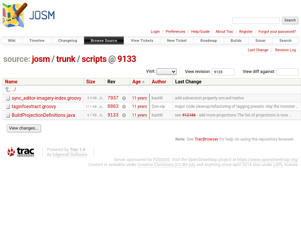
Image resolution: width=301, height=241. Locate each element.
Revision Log (285, 50)
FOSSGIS (161, 162)
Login (155, 31)
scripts (94, 59)
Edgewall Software (70, 157)
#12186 (189, 117)
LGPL (278, 167)
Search (285, 40)
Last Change (258, 50)
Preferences (175, 31)
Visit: (151, 71)
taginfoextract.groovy (34, 107)
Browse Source (104, 40)
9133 (126, 59)
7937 (112, 98)
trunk (65, 59)
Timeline (36, 40)
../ (14, 89)
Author (159, 81)
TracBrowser (206, 142)
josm (41, 59)
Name (11, 81)
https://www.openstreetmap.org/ (268, 162)
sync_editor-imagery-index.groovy (46, 98)
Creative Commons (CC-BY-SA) (167, 167)
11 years (139, 98)
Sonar (261, 40)
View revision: (198, 71)
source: (16, 59)
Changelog (67, 40)
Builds (236, 40)
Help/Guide (200, 31)
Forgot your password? (277, 31)
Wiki (12, 40)
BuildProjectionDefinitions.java (43, 117)
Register (246, 31)
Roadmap (208, 40)
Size (90, 81)
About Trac (224, 31)
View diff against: (271, 71)
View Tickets (142, 40)
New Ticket (177, 40)
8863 (112, 108)
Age (136, 81)
